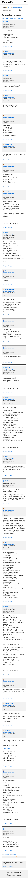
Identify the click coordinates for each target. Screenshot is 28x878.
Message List (6, 18)
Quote (10, 46)
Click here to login (8, 866)
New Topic (13, 18)
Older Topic (13, 854)
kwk (6, 771)
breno (6, 51)
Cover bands (6, 748)
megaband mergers (8, 22)
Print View (20, 18)
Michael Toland (8, 144)
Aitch (6, 271)
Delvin (6, 680)
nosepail (7, 192)
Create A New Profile (17, 7)
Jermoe (7, 508)
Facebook (18, 872)
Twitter (20, 872)
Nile (6, 347)
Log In (9, 7)
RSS (18, 857)
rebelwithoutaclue (9, 116)
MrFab (6, 320)
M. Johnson (7, 367)
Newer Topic (6, 854)
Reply (6, 46)
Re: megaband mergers (8, 53)
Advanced (3, 12)
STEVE (6, 21)
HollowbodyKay (9, 703)
